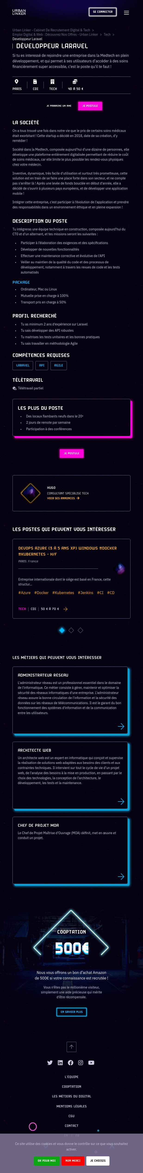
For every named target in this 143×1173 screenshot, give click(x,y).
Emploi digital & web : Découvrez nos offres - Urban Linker (55, 34)
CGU (71, 1116)
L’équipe (71, 1077)
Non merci (73, 1161)
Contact (71, 1126)
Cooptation (71, 1087)
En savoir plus (72, 1012)
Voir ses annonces (63, 498)
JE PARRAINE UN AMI (59, 106)
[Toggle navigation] (126, 12)
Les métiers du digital (71, 1096)
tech (107, 34)
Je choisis (98, 1161)
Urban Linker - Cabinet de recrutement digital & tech (51, 30)
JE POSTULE (90, 106)
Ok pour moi (47, 1161)
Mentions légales (71, 1106)
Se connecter (102, 12)
